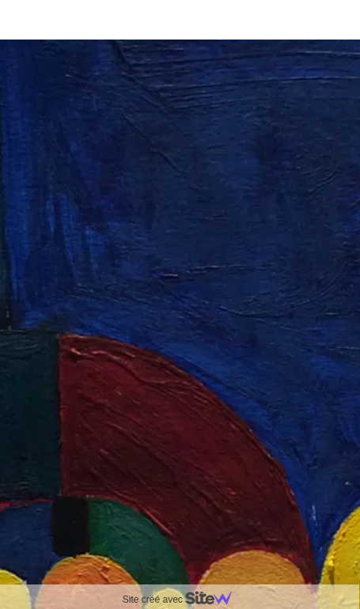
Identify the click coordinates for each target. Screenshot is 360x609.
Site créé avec (183, 599)
